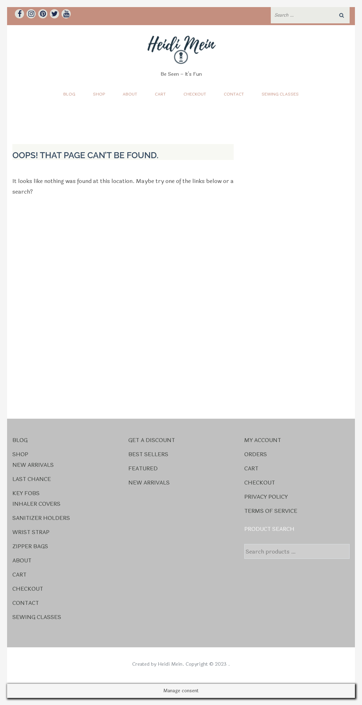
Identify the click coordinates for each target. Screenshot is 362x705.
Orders (255, 454)
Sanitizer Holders (41, 518)
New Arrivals (33, 464)
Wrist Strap (30, 532)
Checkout (194, 94)
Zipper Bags (30, 546)
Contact (234, 94)
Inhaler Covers (36, 503)
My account (262, 440)
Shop (99, 94)
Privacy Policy (266, 496)
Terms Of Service (270, 510)
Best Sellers (148, 454)
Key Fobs (26, 493)
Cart (160, 94)
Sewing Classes (280, 94)
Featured (143, 468)
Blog (69, 94)
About (130, 94)
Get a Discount (151, 440)
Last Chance (31, 479)
